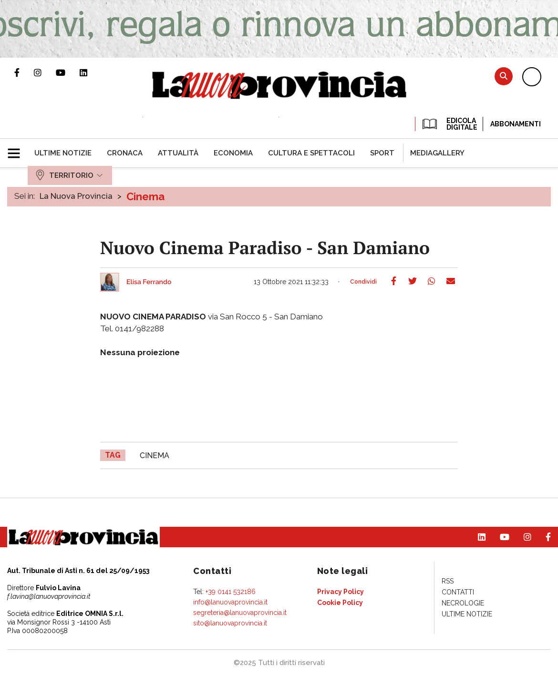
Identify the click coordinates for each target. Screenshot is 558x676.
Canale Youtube (68, 72)
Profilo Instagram (45, 72)
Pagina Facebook (24, 72)
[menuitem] (63, 153)
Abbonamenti (515, 124)
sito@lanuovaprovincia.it (230, 623)
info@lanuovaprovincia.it (230, 602)
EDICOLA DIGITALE (449, 124)
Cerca (504, 76)
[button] (17, 149)
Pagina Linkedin (91, 72)
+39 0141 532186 (231, 591)
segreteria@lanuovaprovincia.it (240, 612)
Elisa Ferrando (148, 282)
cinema (154, 455)
